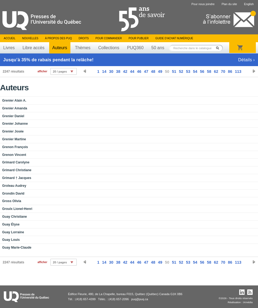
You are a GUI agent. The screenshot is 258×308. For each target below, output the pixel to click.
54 (195, 71)
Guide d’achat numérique (174, 38)
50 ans (157, 47)
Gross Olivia (11, 201)
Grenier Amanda (14, 108)
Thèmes (83, 47)
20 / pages (60, 71)
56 (202, 71)
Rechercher (219, 48)
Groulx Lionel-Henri (17, 209)
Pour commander (108, 38)
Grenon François (15, 147)
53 (188, 71)
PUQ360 (135, 47)
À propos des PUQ (58, 38)
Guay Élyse (11, 224)
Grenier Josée (13, 131)
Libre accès (34, 47)
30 (111, 71)
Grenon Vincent (14, 155)
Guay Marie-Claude (16, 247)
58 (209, 71)
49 (160, 71)
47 (146, 71)
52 (181, 71)
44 (132, 71)
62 (216, 71)
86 (230, 71)
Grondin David (13, 193)
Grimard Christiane (16, 170)
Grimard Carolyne (15, 162)
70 (223, 71)
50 (167, 71)
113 (238, 71)
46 (139, 71)
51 (174, 71)
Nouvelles (30, 38)
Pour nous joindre (202, 4)
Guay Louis (11, 240)
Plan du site (229, 4)
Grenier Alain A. (14, 100)
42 (125, 71)
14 (104, 71)
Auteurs (59, 47)
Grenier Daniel (13, 116)
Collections (108, 47)
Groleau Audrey (14, 186)
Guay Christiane (14, 217)
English (249, 4)
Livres (9, 47)
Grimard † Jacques (16, 178)
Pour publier (139, 38)
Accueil (9, 38)
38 (118, 71)
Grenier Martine (14, 139)
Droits (83, 38)
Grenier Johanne (15, 124)
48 (153, 71)
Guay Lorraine (13, 232)
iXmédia (248, 302)
